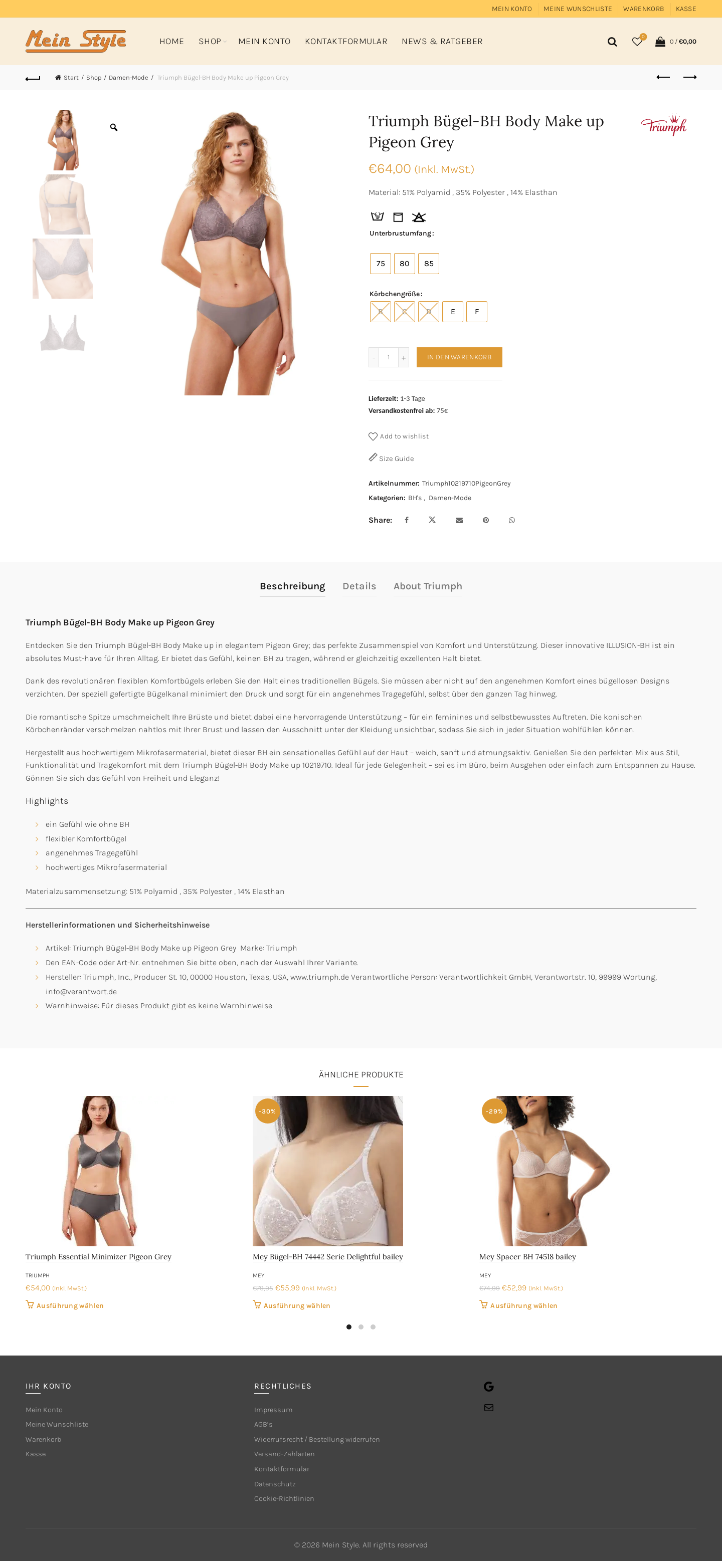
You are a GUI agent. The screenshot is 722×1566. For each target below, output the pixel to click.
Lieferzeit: (384, 398)
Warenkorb (643, 9)
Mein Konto (512, 9)
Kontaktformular (346, 41)
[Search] (611, 41)
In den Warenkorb (459, 357)
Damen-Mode (128, 77)
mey (258, 1275)
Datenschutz (277, 1488)
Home (172, 41)
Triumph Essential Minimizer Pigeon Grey (98, 1256)
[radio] (381, 264)
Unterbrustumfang (400, 233)
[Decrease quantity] (374, 357)
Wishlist (642, 37)
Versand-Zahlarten (288, 1457)
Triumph (38, 1275)
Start (71, 77)
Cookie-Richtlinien (288, 1503)
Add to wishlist (404, 436)
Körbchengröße (395, 294)
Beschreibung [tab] (292, 586)
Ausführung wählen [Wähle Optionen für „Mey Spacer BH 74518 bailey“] (524, 1305)
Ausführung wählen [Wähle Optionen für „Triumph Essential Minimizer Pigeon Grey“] (70, 1305)
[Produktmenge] (389, 357)
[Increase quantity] (404, 357)
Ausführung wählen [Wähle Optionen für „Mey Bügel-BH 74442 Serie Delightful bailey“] (297, 1305)
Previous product (664, 77)
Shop (210, 41)
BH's (415, 498)
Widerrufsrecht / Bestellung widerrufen (325, 1441)
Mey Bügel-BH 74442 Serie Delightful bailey (328, 1256)
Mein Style (340, 1549)
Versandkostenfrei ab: (402, 410)
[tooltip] (378, 217)
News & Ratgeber (442, 41)
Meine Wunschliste (578, 9)
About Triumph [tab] (428, 586)
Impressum (275, 1410)
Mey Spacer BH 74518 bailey (527, 1256)
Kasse (686, 9)
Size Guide (396, 458)
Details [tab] (359, 586)
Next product (689, 77)
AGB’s (264, 1426)
